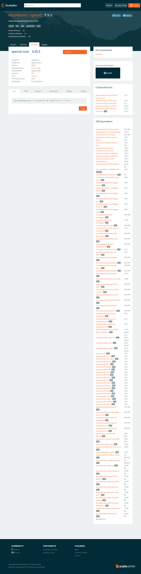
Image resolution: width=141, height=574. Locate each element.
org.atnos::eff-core (102, 364)
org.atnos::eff (100, 353)
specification (30, 26)
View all (34, 76)
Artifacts (23, 44)
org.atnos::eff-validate (104, 401)
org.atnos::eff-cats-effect (105, 359)
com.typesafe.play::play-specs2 (107, 129)
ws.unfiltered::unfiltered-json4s (107, 481)
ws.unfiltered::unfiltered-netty (107, 487)
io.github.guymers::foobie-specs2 (108, 132)
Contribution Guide (50, 549)
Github (15, 549)
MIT (32, 73)
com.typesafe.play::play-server (107, 295)
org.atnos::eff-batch (103, 356)
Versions (34, 44)
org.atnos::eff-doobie (103, 367)
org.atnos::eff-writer (103, 404)
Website (127, 15)
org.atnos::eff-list (102, 380)
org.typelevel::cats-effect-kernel (108, 455)
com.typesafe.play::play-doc (106, 249)
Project (13, 44)
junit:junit (99, 111)
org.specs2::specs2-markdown (107, 153)
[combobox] (75, 52)
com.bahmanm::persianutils (106, 175)
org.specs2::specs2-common (106, 106)
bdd (22, 26)
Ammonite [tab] (54, 91)
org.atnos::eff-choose (103, 361)
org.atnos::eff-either (103, 369)
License (77, 555)
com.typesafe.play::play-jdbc (106, 271)
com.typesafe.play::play (104, 225)
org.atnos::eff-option (103, 385)
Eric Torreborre (37, 81)
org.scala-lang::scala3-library (106, 100)
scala (38, 26)
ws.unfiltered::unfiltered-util (106, 514)
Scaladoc (99, 54)
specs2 (36, 15)
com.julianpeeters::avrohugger (107, 193)
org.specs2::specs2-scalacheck (107, 156)
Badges (44, 44)
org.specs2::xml (101, 161)
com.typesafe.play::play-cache (107, 239)
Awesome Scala (121, 5)
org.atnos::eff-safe (102, 391)
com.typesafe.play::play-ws (106, 311)
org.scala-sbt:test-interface (106, 103)
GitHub (116, 15)
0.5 (29, 36)
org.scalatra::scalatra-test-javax (108, 439)
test (17, 26)
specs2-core (20, 51)
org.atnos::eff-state (103, 396)
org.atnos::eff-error (103, 372)
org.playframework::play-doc (106, 407)
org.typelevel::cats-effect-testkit (108, 460)
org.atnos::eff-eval (102, 375)
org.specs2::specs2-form (105, 148)
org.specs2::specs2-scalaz (105, 452)
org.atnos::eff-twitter (103, 399)
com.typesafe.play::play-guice (106, 257)
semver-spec (36, 68)
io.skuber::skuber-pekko (104, 348)
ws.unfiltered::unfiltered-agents (107, 471)
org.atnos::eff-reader (103, 388)
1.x (25, 33)
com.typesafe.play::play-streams (108, 300)
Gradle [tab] (83, 91)
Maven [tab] (69, 91)
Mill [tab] (26, 91)
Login (134, 5)
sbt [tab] (14, 91)
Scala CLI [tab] (38, 91)
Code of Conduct (81, 552)
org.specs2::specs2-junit (104, 151)
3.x (24, 30)
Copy (83, 108)
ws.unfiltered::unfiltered (105, 465)
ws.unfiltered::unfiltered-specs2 (107, 164)
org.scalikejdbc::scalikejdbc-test (107, 169)
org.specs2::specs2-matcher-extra (108, 447)
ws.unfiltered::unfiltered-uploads (108, 508)
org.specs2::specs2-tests (105, 158)
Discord (15, 552)
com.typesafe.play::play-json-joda (108, 279)
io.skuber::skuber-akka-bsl (105, 337)
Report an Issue (49, 552)
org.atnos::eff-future (103, 377)
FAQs (77, 549)
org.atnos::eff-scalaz (103, 393)
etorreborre (17, 15)
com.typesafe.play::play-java (106, 263)
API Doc (109, 5)
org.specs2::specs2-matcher (106, 108)
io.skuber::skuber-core (104, 343)
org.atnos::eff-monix (103, 383)
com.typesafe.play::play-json (106, 273)
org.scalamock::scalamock (105, 134)
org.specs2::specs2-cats (104, 444)
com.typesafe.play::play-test (106, 305)
